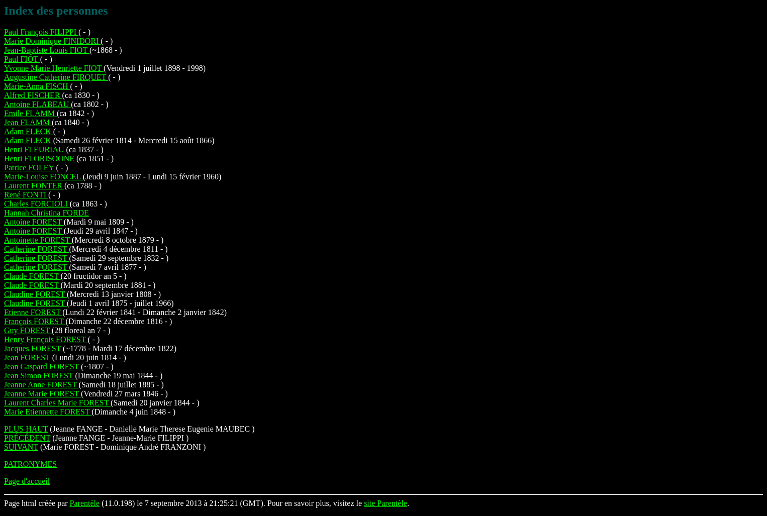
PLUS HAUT (26, 429)
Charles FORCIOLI (37, 203)
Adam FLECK (28, 131)
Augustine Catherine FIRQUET (56, 77)
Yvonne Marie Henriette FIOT (54, 68)
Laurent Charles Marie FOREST (57, 402)
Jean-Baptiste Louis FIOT (46, 50)
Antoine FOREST (34, 222)
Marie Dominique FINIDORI (52, 41)
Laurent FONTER (34, 185)
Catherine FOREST (36, 249)
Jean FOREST (28, 357)
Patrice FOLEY (30, 167)
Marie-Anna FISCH (37, 86)
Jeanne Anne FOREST (41, 384)
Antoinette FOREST (38, 240)
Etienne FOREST (33, 312)
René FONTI (26, 194)
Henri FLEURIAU (35, 149)
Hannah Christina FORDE (46, 213)
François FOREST (34, 321)
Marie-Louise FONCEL (43, 176)
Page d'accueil (27, 481)
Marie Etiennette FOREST (47, 411)
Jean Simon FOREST (39, 375)
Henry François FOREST (45, 339)
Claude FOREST (32, 276)
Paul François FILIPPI (41, 32)
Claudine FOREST (35, 294)
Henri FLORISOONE (40, 158)
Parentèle (85, 503)
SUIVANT (21, 447)
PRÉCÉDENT (27, 438)
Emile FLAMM (30, 113)
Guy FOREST (28, 330)
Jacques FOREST (33, 348)
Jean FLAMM (28, 122)
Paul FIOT (22, 59)
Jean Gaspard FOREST (42, 366)
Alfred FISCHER (33, 95)
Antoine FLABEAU (37, 104)
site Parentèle (385, 503)
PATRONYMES (30, 464)
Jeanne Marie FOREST (42, 393)
